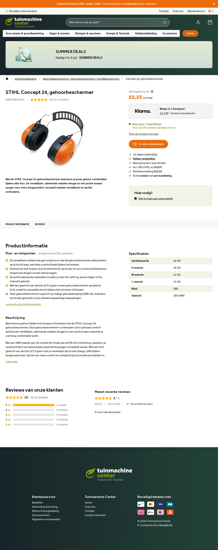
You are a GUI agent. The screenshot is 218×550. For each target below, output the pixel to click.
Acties (190, 33)
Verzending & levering (45, 506)
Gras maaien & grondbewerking (25, 33)
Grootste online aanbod (23, 11)
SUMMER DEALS (71, 51)
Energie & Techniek (117, 33)
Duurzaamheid (40, 515)
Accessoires (169, 33)
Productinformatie (17, 224)
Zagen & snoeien (59, 33)
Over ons (178, 11)
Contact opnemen (95, 515)
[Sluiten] (214, 4)
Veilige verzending (144, 158)
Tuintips (164, 11)
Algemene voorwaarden (46, 519)
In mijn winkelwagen (148, 144)
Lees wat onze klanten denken (23, 304)
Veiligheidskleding (146, 33)
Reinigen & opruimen (88, 33)
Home (88, 502)
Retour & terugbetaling (45, 510)
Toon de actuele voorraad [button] (143, 133)
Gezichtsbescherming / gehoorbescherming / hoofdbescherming (81, 78)
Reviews (40, 224)
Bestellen (37, 502)
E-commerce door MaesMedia (155, 525)
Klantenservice (196, 11)
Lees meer (12, 361)
